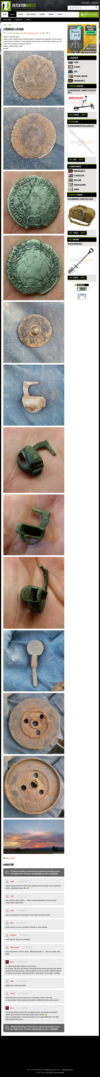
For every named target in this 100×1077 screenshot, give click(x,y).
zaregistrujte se (37, 874)
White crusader (14, 947)
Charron (12, 993)
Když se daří (77, 180)
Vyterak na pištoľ (79, 176)
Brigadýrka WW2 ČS (79, 81)
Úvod (4, 14)
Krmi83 (21, 33)
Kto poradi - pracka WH (80, 76)
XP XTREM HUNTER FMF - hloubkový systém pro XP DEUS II (82, 91)
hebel (11, 923)
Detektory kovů (49, 1069)
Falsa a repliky (7, 19)
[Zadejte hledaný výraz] (83, 8)
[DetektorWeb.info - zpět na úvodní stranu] (19, 6)
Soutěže (42, 14)
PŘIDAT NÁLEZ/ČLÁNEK (89, 14)
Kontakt (51, 14)
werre (12, 896)
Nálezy (12, 14)
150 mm (76, 62)
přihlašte (54, 874)
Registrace (95, 3)
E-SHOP (60, 14)
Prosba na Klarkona (80, 185)
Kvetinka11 (13, 935)
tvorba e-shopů (49, 1072)
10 (49, 33)
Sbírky (28, 19)
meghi (12, 881)
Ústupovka (77, 67)
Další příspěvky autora (32, 33)
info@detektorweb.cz (67, 1069)
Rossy (12, 962)
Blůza (75, 72)
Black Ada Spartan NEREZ (75, 244)
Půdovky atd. (18, 19)
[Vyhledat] (97, 8)
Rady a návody (31, 14)
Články (20, 14)
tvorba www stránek (59, 1072)
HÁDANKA (76, 189)
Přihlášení (85, 3)
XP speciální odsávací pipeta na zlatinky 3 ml (81, 126)
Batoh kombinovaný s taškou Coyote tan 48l (80, 199)
